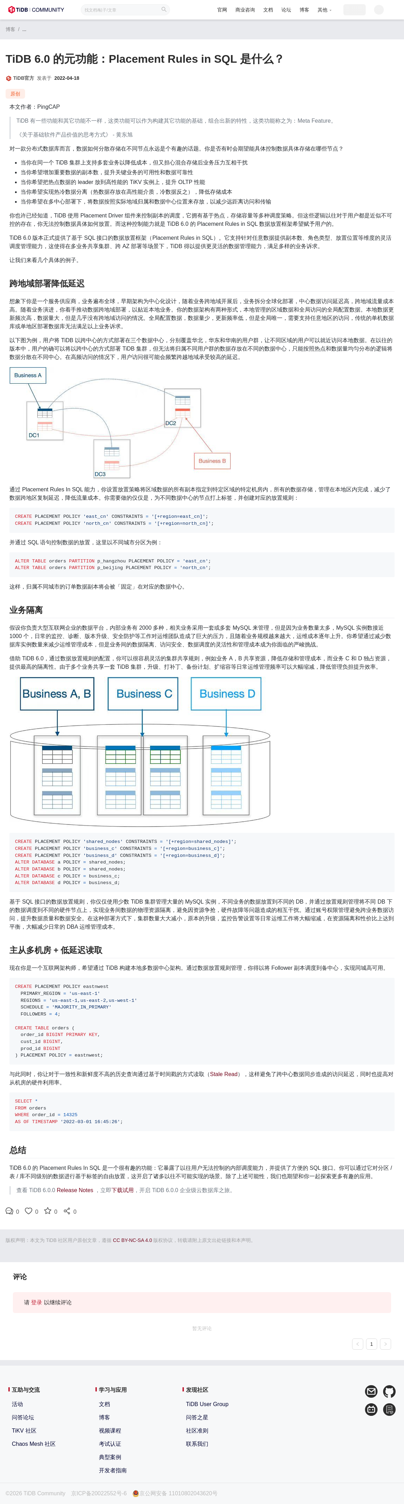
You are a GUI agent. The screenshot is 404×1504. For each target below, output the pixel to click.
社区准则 (197, 1431)
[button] (308, 10)
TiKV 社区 (24, 1431)
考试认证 (110, 1444)
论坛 (270, 10)
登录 (36, 1302)
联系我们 (197, 1444)
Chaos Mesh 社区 (34, 1444)
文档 (252, 10)
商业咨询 (229, 10)
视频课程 (110, 1431)
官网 (206, 10)
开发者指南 (113, 1470)
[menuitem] (206, 10)
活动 (17, 1404)
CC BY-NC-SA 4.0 (132, 1240)
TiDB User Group (207, 1404)
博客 (288, 10)
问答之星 (197, 1417)
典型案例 (110, 1457)
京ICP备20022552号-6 (99, 1493)
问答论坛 (23, 1417)
